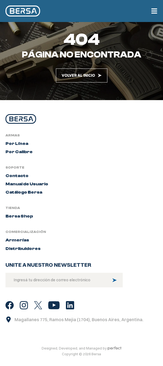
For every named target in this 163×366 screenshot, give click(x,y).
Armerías (17, 244)
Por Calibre (19, 156)
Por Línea (16, 147)
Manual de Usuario (26, 188)
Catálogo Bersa (23, 196)
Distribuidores (23, 252)
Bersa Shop (19, 220)
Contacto (16, 180)
